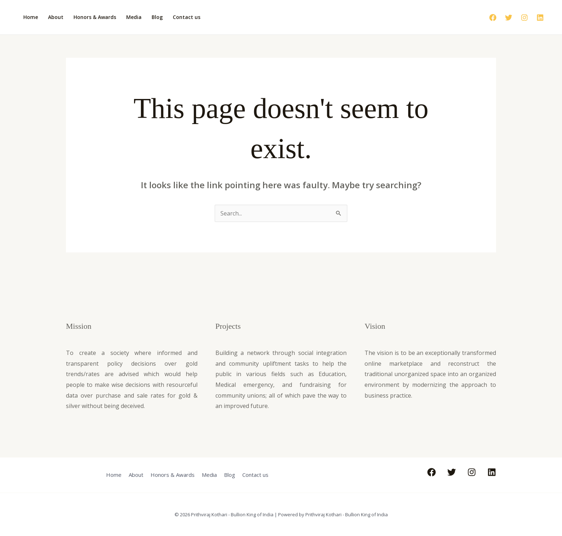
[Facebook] (492, 17)
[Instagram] (524, 17)
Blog (157, 17)
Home (30, 17)
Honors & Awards (94, 17)
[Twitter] (508, 17)
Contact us (186, 17)
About (55, 17)
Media (134, 17)
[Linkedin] (540, 17)
